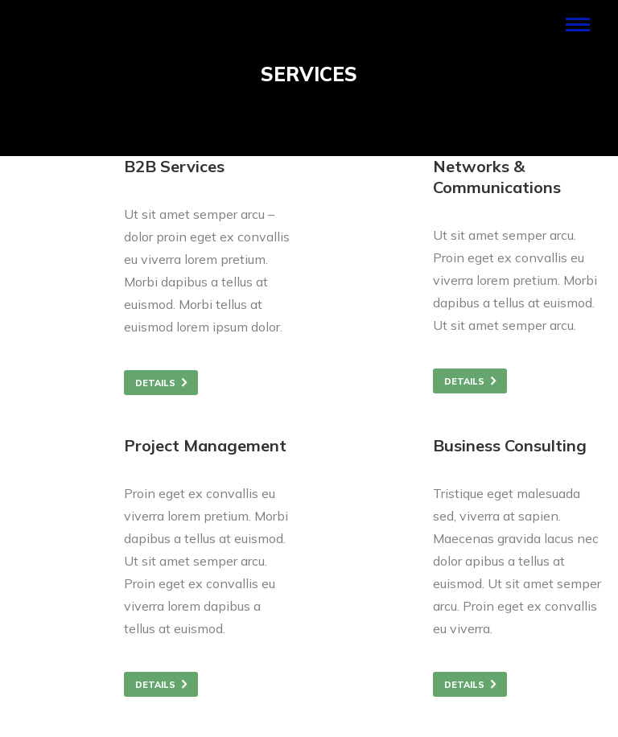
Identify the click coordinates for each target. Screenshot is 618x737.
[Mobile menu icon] (578, 24)
